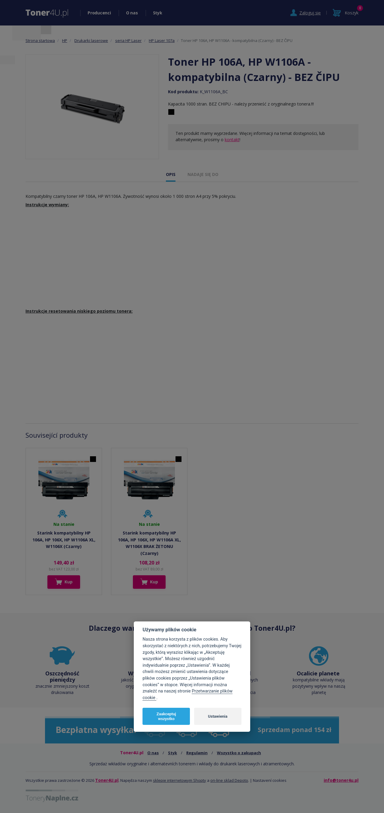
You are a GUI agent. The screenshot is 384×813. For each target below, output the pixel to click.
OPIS (171, 174)
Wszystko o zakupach (239, 752)
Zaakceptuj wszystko (166, 716)
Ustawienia (217, 716)
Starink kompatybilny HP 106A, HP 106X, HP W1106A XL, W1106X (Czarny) (63, 539)
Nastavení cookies (269, 780)
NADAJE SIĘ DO (203, 174)
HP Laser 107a (162, 40)
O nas (132, 13)
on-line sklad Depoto (229, 780)
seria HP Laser (128, 40)
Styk (157, 13)
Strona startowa (40, 40)
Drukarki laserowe (91, 40)
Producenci (99, 13)
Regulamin (197, 752)
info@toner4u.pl (341, 780)
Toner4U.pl (106, 780)
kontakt (232, 139)
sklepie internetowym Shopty (179, 780)
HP (64, 40)
